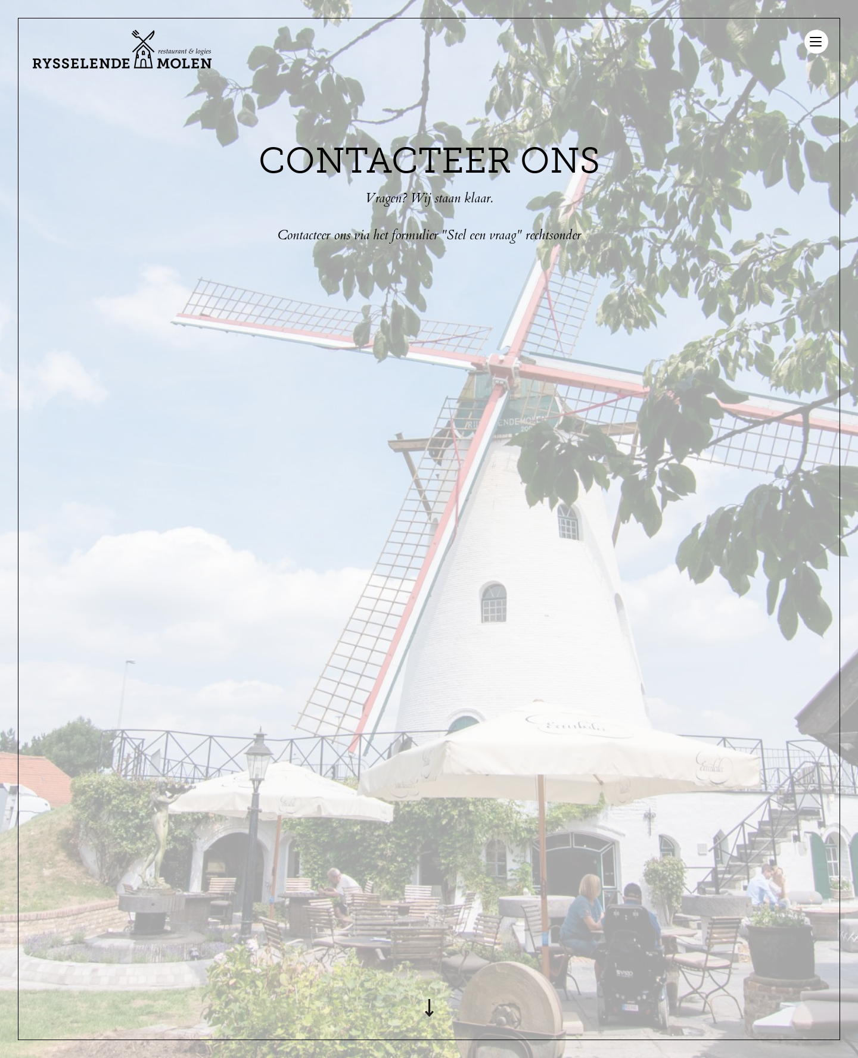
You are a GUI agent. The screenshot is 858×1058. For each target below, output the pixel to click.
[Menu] (816, 42)
